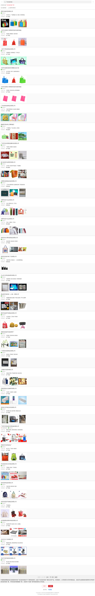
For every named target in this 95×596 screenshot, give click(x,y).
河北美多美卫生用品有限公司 (9, 464)
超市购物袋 (17, 90)
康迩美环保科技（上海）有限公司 (10, 294)
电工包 (7, 448)
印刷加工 (13, 260)
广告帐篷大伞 (14, 14)
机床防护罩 (8, 524)
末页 (56, 577)
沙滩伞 (18, 128)
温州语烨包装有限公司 (7, 482)
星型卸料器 (14, 542)
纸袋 (15, 486)
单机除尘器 (18, 410)
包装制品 (13, 52)
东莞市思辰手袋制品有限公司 (9, 501)
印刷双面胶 (19, 278)
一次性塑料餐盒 (19, 260)
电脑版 (50, 589)
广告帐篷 (8, 128)
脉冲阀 (13, 410)
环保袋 (7, 33)
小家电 (10, 222)
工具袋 (12, 316)
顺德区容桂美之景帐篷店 (7, 124)
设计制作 (8, 71)
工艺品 (14, 203)
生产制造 (8, 16)
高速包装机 (20, 429)
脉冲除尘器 (8, 410)
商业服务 (8, 73)
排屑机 (19, 524)
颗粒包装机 (8, 429)
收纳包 (7, 354)
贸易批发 (8, 186)
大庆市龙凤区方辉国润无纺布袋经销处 (11, 30)
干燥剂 (7, 146)
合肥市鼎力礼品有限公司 (7, 200)
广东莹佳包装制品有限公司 (8, 351)
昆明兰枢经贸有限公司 (7, 11)
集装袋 (16, 335)
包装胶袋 (8, 278)
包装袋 (14, 448)
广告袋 (11, 448)
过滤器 (14, 392)
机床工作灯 (14, 524)
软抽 (11, 467)
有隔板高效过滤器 (10, 297)
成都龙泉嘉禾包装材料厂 (7, 332)
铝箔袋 (16, 241)
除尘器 (7, 561)
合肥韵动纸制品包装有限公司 (9, 181)
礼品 (7, 203)
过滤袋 (11, 392)
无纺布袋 (15, 33)
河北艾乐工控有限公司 (7, 539)
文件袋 (7, 165)
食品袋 (12, 241)
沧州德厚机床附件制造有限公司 (9, 520)
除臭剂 (14, 146)
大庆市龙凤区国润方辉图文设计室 (10, 68)
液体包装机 (14, 429)
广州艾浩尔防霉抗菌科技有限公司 (10, 143)
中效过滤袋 (17, 297)
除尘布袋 (12, 561)
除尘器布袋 (20, 542)
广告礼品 (17, 52)
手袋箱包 (8, 505)
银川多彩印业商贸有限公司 (8, 162)
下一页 (51, 577)
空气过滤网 (23, 297)
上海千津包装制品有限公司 (8, 49)
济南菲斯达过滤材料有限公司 (9, 388)
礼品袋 (14, 109)
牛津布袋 (8, 316)
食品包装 (8, 241)
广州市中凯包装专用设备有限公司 (10, 426)
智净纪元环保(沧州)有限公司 (8, 407)
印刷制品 (8, 52)
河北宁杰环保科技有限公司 (8, 558)
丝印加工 (8, 14)
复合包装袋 (13, 278)
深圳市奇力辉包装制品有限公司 (9, 237)
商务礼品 (11, 203)
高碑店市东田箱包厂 (6, 445)
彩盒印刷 (20, 373)
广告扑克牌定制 (10, 184)
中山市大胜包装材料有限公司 (9, 275)
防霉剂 (11, 146)
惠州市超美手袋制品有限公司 (9, 313)
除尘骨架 (16, 561)
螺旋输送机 (8, 542)
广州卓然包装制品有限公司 (8, 105)
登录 (44, 586)
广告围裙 (18, 165)
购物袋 (11, 33)
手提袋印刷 (14, 373)
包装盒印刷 (8, 373)
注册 (50, 586)
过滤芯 (7, 392)
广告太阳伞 (13, 128)
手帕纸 (7, 467)
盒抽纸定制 (16, 184)
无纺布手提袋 (13, 165)
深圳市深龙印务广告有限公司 (9, 256)
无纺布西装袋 (9, 109)
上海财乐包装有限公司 (7, 369)
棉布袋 (12, 486)
